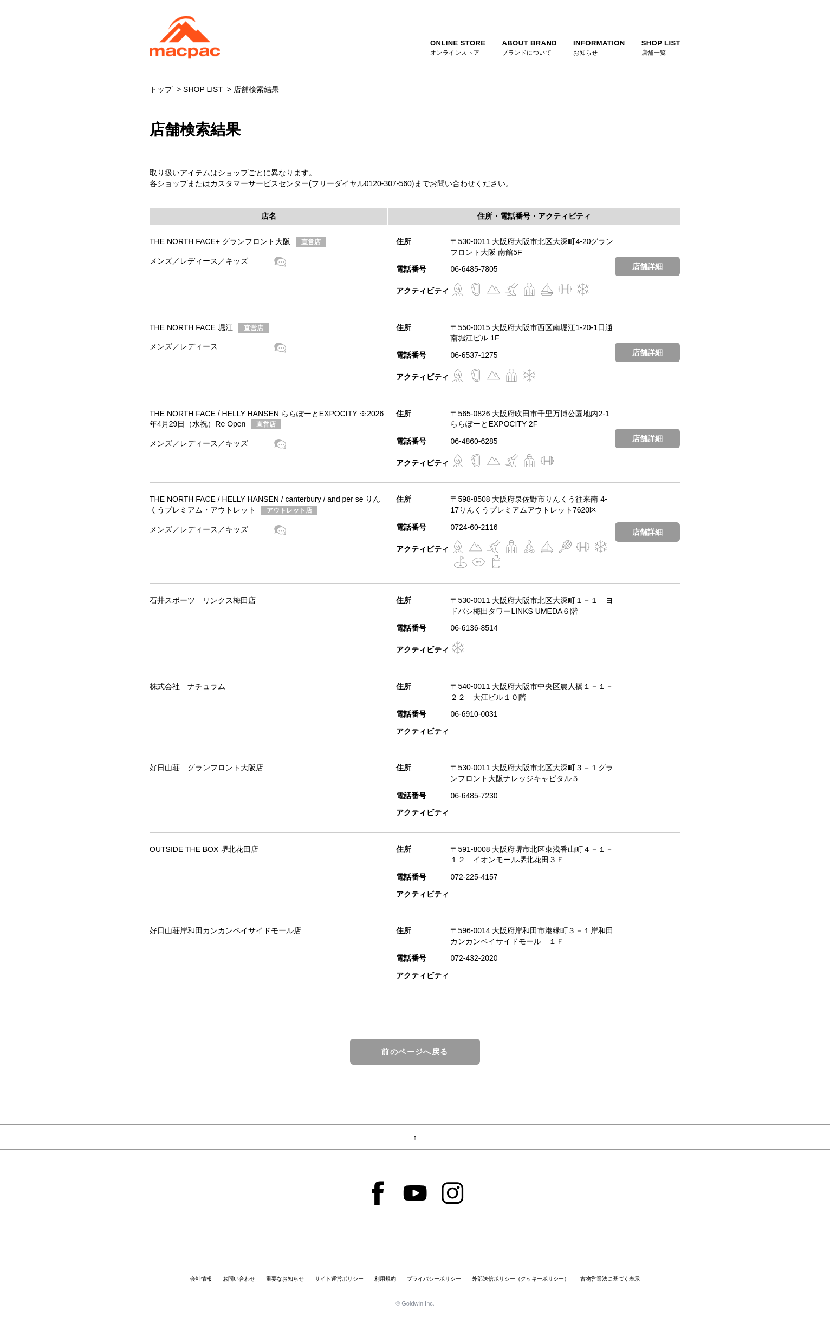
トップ (161, 89)
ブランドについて (529, 47)
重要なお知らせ (285, 1279)
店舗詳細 (647, 266)
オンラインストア (458, 47)
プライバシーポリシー (434, 1279)
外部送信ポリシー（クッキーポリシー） (520, 1279)
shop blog (280, 262)
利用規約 (385, 1279)
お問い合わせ (239, 1279)
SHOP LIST (203, 89)
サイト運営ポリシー (339, 1279)
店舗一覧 (660, 47)
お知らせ (599, 47)
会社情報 (201, 1279)
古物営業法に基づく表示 (610, 1279)
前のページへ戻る (414, 1051)
